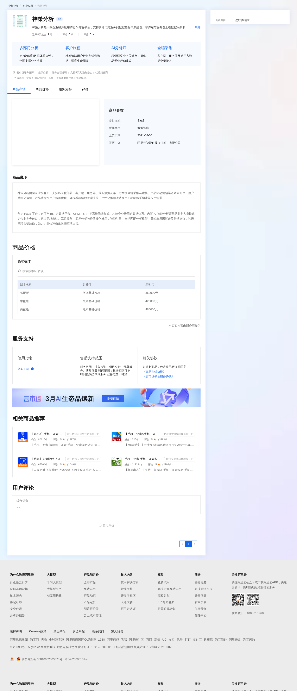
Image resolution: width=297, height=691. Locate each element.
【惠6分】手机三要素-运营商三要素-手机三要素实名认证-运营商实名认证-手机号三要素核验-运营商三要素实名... (47, 455)
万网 (149, 661)
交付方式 (114, 142)
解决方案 (66, 6)
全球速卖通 (56, 661)
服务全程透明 (59, 94)
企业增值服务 (204, 610)
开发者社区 (128, 617)
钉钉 (188, 661)
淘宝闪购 (249, 661)
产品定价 (90, 623)
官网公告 (201, 623)
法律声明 (16, 652)
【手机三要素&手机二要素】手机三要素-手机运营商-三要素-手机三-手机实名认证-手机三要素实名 (142, 455)
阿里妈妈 (113, 661)
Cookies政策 (37, 652)
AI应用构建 (54, 617)
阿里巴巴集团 (19, 661)
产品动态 (90, 617)
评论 (85, 110)
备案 (253, 6)
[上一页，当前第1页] (182, 565)
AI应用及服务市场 (43, 17)
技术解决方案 (130, 603)
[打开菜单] (6, 6)
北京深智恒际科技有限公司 (178, 455)
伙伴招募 (112, 17)
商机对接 (221, 41)
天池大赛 (127, 623)
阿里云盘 (235, 661)
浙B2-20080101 (104, 668)
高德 (157, 661)
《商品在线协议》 (154, 393)
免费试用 (90, 610)
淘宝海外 (221, 661)
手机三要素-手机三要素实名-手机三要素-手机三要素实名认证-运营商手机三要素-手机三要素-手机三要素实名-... (143, 480)
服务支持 (65, 110)
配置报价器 (91, 630)
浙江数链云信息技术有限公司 (83, 455)
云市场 (100, 6)
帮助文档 (127, 610)
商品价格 (42, 110)
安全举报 (79, 652)
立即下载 (26, 390)
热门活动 (96, 17)
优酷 (180, 661)
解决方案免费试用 (170, 610)
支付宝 (197, 661)
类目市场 (63, 17)
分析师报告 (17, 637)
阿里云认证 (128, 630)
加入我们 (117, 652)
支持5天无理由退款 (81, 94)
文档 (244, 6)
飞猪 (124, 661)
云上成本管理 (93, 637)
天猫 (44, 661)
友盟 (172, 661)
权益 (79, 6)
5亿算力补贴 (166, 623)
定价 (89, 6)
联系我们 (98, 652)
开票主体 (114, 164)
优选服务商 (101, 94)
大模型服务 (54, 610)
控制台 (263, 6)
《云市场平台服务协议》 (159, 397)
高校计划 (164, 617)
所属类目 (114, 149)
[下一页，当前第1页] (194, 565)
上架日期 (114, 156)
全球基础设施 (19, 610)
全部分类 (13, 27)
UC (164, 661)
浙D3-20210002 (161, 668)
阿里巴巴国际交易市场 (81, 661)
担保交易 (43, 94)
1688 (101, 661)
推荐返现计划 (167, 630)
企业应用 (28, 27)
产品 (54, 6)
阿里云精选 (80, 17)
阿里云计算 (136, 661)
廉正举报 (59, 652)
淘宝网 (34, 661)
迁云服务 (201, 617)
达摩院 (208, 661)
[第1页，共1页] (188, 565)
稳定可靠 (16, 623)
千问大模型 (54, 603)
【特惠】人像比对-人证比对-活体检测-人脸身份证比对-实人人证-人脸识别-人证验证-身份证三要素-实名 (47, 480)
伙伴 (112, 6)
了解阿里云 (136, 6)
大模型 (42, 6)
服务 (122, 6)
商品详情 (19, 110)
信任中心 (201, 637)
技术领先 (16, 617)
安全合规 (16, 630)
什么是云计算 (19, 603)
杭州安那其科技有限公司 (179, 480)
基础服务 (201, 603)
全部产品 (90, 603)
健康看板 (201, 630)
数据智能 (42, 27)
